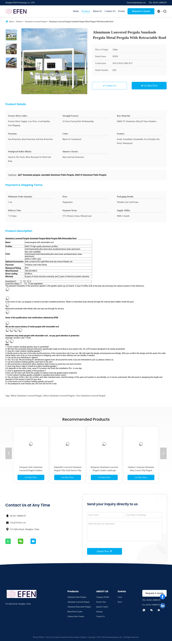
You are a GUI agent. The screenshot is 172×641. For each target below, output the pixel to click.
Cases (120, 597)
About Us (97, 11)
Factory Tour (101, 602)
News (120, 602)
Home (76, 11)
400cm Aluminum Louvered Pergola (26, 395)
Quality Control (102, 607)
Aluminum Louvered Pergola (36, 22)
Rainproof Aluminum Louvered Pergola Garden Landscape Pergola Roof (104, 470)
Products (86, 11)
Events (121, 11)
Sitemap (99, 612)
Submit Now (104, 551)
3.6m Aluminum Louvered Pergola (90, 395)
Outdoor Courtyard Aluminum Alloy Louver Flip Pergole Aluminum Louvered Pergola (141, 470)
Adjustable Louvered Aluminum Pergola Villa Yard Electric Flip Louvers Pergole (67, 470)
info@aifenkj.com (18, 522)
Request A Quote (141, 11)
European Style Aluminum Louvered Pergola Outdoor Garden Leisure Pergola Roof (31, 470)
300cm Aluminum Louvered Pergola (58, 395)
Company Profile (102, 597)
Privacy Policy (38, 637)
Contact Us (110, 11)
